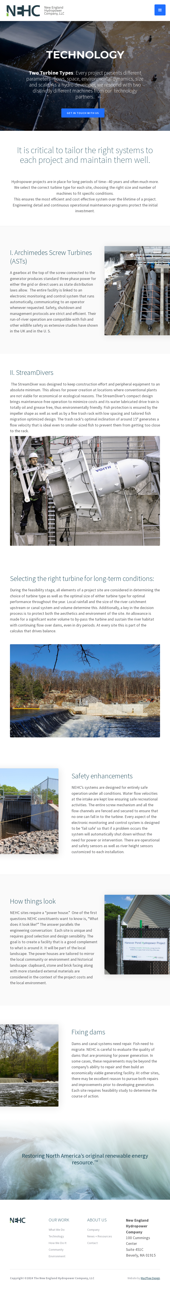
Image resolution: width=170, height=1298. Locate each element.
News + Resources (99, 1236)
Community (56, 1250)
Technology (56, 1236)
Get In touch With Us (83, 113)
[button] (160, 9)
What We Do (57, 1230)
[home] (35, 10)
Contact (92, 1243)
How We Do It (57, 1243)
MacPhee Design (150, 1278)
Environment (57, 1256)
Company (93, 1230)
